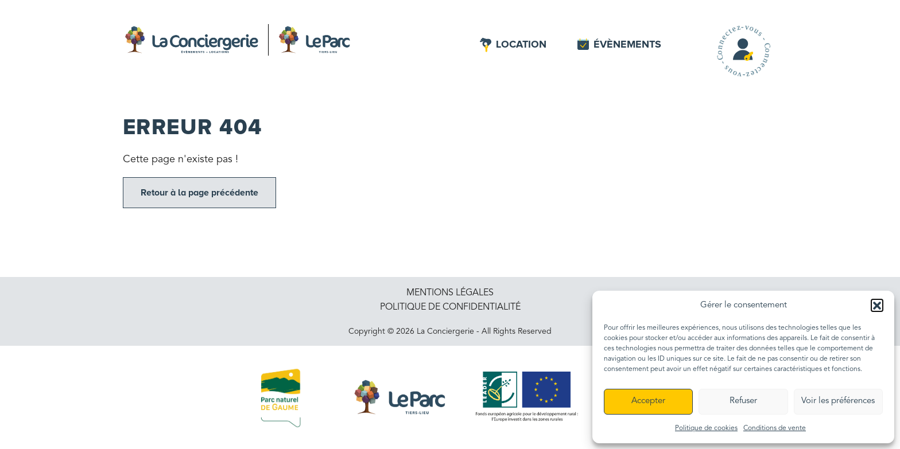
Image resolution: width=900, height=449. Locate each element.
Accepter (648, 401)
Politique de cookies (706, 428)
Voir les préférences (838, 401)
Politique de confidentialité (450, 307)
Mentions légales (450, 293)
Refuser (743, 401)
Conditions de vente (774, 428)
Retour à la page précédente (199, 192)
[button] (877, 305)
